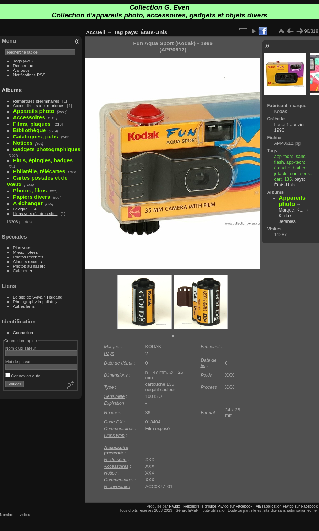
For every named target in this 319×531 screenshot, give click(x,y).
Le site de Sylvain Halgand (37, 297)
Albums (12, 90)
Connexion (23, 332)
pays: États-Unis (146, 32)
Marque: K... (291, 210)
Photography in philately (35, 301)
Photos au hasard (29, 266)
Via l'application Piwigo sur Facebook (286, 506)
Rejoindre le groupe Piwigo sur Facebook (217, 506)
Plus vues (22, 247)
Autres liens (24, 306)
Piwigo (174, 506)
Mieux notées (25, 252)
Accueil (95, 32)
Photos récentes (28, 256)
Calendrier (22, 270)
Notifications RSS (29, 74)
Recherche (23, 65)
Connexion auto (22, 375)
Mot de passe (18, 361)
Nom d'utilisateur (20, 348)
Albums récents (27, 261)
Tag (118, 32)
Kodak (285, 215)
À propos (21, 70)
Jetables (287, 221)
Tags (17, 61)
